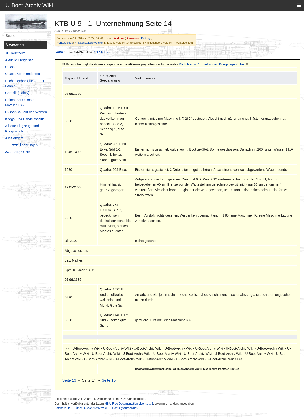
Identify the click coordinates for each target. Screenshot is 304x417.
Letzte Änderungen (24, 145)
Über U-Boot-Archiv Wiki (91, 408)
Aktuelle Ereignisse (19, 60)
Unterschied (65, 42)
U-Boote (11, 67)
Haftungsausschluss (124, 408)
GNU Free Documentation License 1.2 (129, 403)
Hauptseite (18, 53)
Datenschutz (62, 408)
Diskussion (132, 38)
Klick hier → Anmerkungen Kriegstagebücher (212, 64)
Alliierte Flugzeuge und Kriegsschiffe (22, 128)
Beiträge (146, 38)
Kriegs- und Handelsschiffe (25, 119)
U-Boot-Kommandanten (22, 74)
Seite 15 (101, 52)
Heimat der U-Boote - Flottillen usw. (20, 102)
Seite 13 (62, 52)
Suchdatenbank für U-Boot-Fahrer (25, 83)
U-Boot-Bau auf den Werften (26, 112)
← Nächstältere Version (89, 42)
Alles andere (14, 138)
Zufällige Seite (20, 152)
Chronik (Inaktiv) (17, 93)
